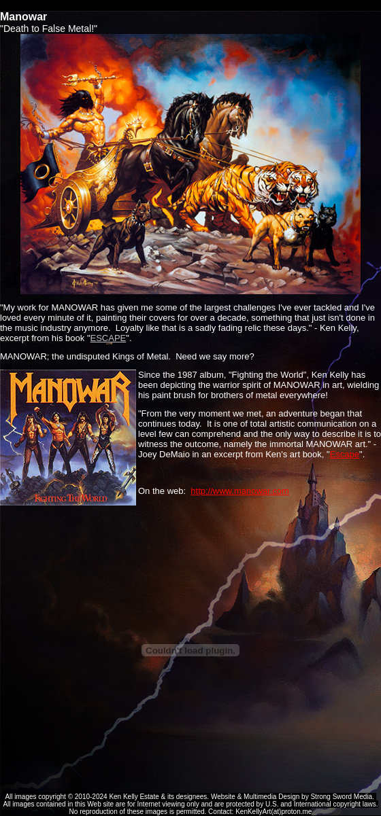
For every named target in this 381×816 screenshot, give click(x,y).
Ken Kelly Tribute (190, 5)
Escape (344, 454)
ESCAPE (108, 338)
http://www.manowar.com (239, 491)
